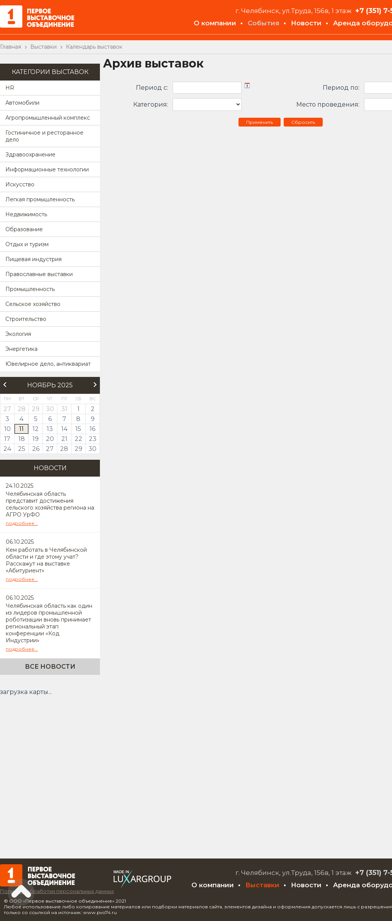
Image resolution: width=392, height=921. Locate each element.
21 (64, 438)
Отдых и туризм (27, 244)
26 (35, 448)
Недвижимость (26, 214)
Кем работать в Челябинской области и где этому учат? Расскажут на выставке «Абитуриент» (46, 560)
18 (21, 438)
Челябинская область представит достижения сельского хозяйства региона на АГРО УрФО (50, 504)
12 (36, 429)
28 (64, 448)
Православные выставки (39, 274)
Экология (18, 334)
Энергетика (21, 348)
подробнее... (22, 523)
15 (78, 429)
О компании (215, 23)
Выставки (262, 885)
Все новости (50, 666)
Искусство (19, 184)
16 (92, 429)
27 (50, 448)
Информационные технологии (47, 169)
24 (7, 448)
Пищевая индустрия (33, 259)
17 (7, 438)
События (263, 23)
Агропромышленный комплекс (47, 117)
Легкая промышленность (40, 199)
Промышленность (30, 289)
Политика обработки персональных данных (57, 891)
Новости (306, 23)
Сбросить (303, 122)
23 (92, 438)
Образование (24, 229)
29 (78, 448)
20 (50, 438)
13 (50, 429)
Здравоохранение (30, 154)
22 (78, 438)
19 (36, 438)
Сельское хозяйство (32, 304)
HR (9, 87)
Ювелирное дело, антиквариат (48, 363)
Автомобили (22, 102)
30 (92, 448)
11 (21, 429)
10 (7, 429)
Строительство (25, 319)
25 (21, 448)
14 (64, 429)
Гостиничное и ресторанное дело (44, 136)
